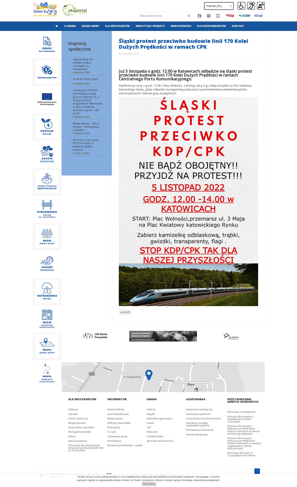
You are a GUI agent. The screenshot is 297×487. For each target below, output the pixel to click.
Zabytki (151, 413)
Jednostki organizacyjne (160, 417)
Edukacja (73, 408)
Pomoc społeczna (78, 417)
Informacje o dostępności (241, 411)
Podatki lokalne (155, 435)
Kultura (72, 435)
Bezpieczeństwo (77, 422)
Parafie (150, 422)
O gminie (70, 26)
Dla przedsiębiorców (211, 26)
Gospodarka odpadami (81, 426)
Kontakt (238, 26)
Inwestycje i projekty (150, 26)
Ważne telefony (115, 408)
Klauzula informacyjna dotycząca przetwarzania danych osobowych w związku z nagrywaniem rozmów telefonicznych (244, 442)
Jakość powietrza (77, 440)
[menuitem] (55, 26)
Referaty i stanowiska (118, 422)
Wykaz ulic (152, 431)
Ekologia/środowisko (79, 431)
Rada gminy (113, 426)
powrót (125, 311)
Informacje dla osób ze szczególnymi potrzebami (241, 453)
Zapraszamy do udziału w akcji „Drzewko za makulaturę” (83, 64)
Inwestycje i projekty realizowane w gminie (198, 423)
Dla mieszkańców (117, 26)
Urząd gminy (90, 26)
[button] (261, 6)
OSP (149, 426)
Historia (151, 408)
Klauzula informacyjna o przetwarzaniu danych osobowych (240, 418)
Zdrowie (73, 413)
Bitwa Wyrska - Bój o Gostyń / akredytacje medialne (86, 127)
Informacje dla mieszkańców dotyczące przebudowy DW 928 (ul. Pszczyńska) (85, 447)
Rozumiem (149, 483)
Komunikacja (114, 440)
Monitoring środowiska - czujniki (125, 444)
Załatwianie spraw (117, 435)
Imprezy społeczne (79, 46)
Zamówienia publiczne (198, 413)
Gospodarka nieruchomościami (203, 417)
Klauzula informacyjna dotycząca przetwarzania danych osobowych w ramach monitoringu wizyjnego (243, 429)
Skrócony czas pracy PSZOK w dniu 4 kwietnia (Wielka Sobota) (85, 145)
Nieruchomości (181, 26)
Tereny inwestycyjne (197, 433)
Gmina (152, 398)
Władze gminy (115, 417)
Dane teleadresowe (118, 413)
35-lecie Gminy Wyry (85, 79)
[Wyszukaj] (162, 16)
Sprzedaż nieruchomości (160, 440)
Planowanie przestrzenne (200, 429)
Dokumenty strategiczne (199, 408)
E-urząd (111, 431)
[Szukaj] (189, 16)
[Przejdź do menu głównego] (257, 470)
